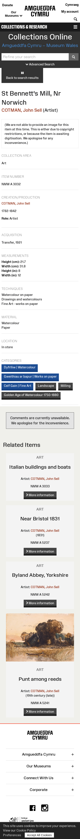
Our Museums (13, 14)
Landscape (46, 385)
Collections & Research (24, 27)
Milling (66, 385)
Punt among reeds (40, 679)
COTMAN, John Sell (21, 110)
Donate (7, 5)
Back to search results (22, 75)
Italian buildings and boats (40, 467)
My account (70, 11)
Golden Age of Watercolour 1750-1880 (31, 395)
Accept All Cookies (39, 835)
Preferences (12, 835)
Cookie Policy (26, 830)
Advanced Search (40, 64)
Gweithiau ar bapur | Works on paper (30, 376)
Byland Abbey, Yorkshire (40, 575)
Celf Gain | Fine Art (17, 385)
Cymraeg (72, 4)
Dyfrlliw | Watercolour (20, 367)
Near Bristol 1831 (40, 518)
